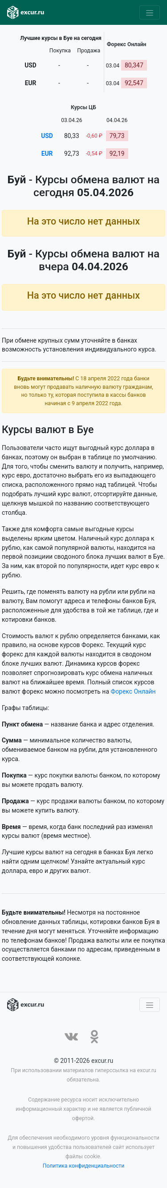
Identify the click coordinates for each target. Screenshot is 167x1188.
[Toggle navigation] (149, 12)
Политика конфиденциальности (84, 1166)
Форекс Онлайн (132, 691)
